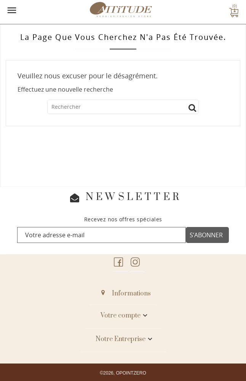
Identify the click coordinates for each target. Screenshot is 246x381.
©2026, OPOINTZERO (123, 373)
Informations (131, 293)
